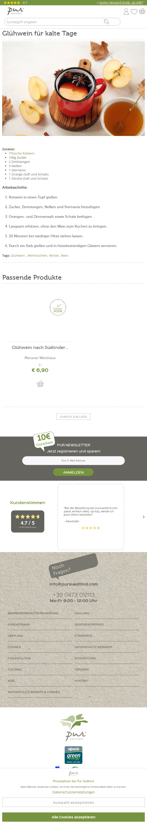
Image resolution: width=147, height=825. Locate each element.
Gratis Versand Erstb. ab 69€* (121, 2)
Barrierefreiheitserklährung (33, 613)
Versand (82, 669)
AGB (11, 680)
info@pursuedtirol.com (73, 584)
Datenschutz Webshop (93, 647)
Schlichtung (85, 658)
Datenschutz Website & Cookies (34, 692)
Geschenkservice (89, 624)
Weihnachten (37, 255)
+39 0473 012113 (74, 594)
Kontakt (82, 680)
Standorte (84, 635)
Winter (54, 255)
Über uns (15, 635)
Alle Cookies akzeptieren (73, 817)
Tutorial (15, 669)
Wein (64, 255)
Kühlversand (19, 624)
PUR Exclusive (19, 658)
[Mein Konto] (126, 11)
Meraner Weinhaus (40, 358)
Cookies (14, 647)
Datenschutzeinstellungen (73, 792)
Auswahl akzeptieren (73, 802)
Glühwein (18, 255)
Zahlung (82, 613)
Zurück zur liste (73, 416)
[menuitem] (139, 22)
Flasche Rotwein (23, 153)
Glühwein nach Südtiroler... (40, 347)
